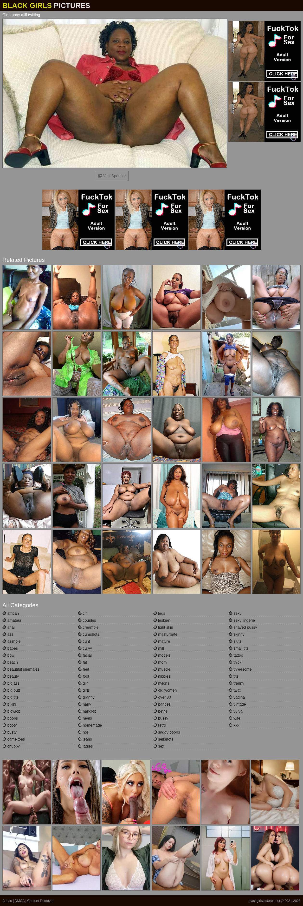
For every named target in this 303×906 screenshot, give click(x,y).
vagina (237, 697)
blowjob (11, 711)
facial (85, 655)
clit (82, 613)
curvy (85, 648)
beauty (10, 676)
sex (158, 746)
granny (86, 697)
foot (83, 676)
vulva (236, 711)
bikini (9, 704)
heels (85, 718)
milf (158, 648)
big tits (10, 697)
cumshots (88, 634)
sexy (235, 613)
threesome (240, 669)
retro (159, 725)
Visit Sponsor (112, 176)
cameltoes (13, 739)
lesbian (161, 620)
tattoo (236, 655)
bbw (8, 655)
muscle (161, 669)
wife (234, 718)
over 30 (162, 697)
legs (159, 613)
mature (161, 641)
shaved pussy (243, 627)
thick (235, 662)
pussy (160, 718)
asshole (11, 641)
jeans (85, 739)
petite (160, 711)
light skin (163, 627)
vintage (237, 704)
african (10, 613)
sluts (235, 641)
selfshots (163, 739)
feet (83, 669)
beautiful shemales (20, 669)
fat (82, 662)
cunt (84, 641)
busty (9, 732)
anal (8, 627)
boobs (10, 718)
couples (87, 620)
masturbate (165, 634)
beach (10, 662)
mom (160, 662)
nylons (161, 683)
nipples (161, 676)
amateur (11, 620)
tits (234, 676)
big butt (11, 690)
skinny (237, 634)
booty (9, 725)
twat (235, 690)
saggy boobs (166, 732)
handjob (87, 711)
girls (84, 690)
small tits (239, 648)
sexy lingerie (242, 620)
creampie (88, 627)
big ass (10, 683)
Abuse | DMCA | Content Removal (27, 901)
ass (7, 634)
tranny (236, 683)
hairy (84, 704)
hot (83, 732)
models (162, 655)
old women (165, 690)
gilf (83, 683)
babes (10, 648)
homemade (90, 725)
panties (162, 704)
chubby (11, 746)
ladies (85, 746)
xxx (234, 725)
